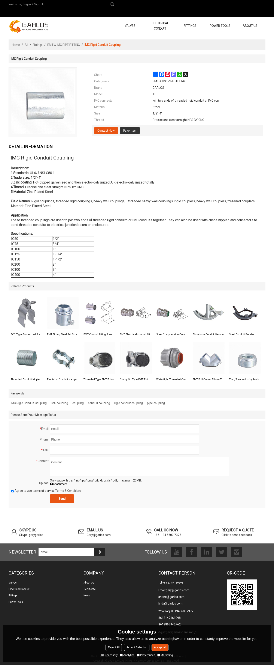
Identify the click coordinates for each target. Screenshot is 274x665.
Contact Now (106, 130)
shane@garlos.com (171, 597)
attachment (58, 484)
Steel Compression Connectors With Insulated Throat (172, 334)
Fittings (38, 45)
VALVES (130, 25)
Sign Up (39, 4)
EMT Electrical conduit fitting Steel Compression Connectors (136, 334)
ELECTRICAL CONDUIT (160, 25)
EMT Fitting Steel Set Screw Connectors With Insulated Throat (63, 334)
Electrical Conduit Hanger (62, 379)
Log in (27, 4)
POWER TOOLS (220, 25)
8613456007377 (182, 611)
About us (88, 582)
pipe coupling (156, 403)
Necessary (109, 655)
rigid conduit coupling (128, 403)
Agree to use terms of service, (46, 490)
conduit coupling (99, 403)
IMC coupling (59, 403)
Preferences (146, 655)
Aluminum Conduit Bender (208, 334)
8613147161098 (169, 618)
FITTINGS (190, 25)
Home (16, 45)
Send (62, 498)
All (26, 45)
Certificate (89, 589)
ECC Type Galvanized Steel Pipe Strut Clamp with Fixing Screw (27, 334)
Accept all (160, 647)
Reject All (113, 647)
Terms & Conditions (68, 490)
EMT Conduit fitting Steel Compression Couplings (99, 334)
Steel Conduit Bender (241, 334)
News (86, 595)
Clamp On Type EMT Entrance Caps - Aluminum (136, 379)
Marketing (165, 655)
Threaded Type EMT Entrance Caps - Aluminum (99, 379)
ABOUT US (250, 25)
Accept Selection (136, 647)
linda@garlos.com (170, 603)
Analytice (127, 655)
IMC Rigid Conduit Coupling (29, 403)
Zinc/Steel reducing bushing (245, 379)
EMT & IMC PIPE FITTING (63, 45)
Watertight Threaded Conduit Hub (172, 379)
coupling (78, 403)
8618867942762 (169, 624)
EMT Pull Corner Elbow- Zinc (209, 379)
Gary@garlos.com (99, 535)
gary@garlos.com (177, 590)
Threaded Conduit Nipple (25, 379)
